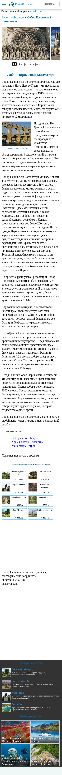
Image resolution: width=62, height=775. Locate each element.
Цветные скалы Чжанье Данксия (12, 739)
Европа (6, 17)
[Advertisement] (30, 544)
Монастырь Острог (23, 445)
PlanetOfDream (25, 4)
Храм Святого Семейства (27, 442)
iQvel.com (35, 11)
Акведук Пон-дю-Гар (18, 148)
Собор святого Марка (25, 438)
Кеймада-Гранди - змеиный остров (42, 762)
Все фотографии (29, 64)
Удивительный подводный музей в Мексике (14, 761)
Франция (18, 17)
